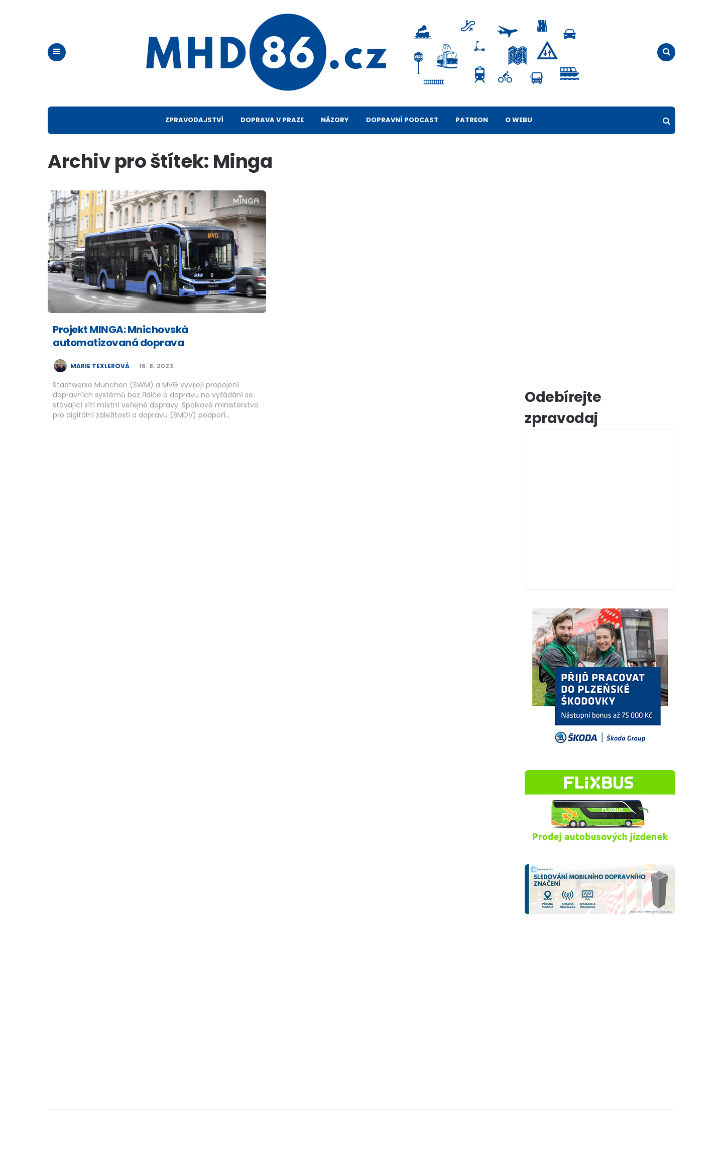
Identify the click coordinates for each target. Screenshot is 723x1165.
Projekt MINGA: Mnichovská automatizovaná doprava (120, 352)
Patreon (471, 136)
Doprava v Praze (272, 136)
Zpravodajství (194, 136)
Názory (335, 136)
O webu (518, 136)
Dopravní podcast (402, 136)
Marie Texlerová (100, 382)
